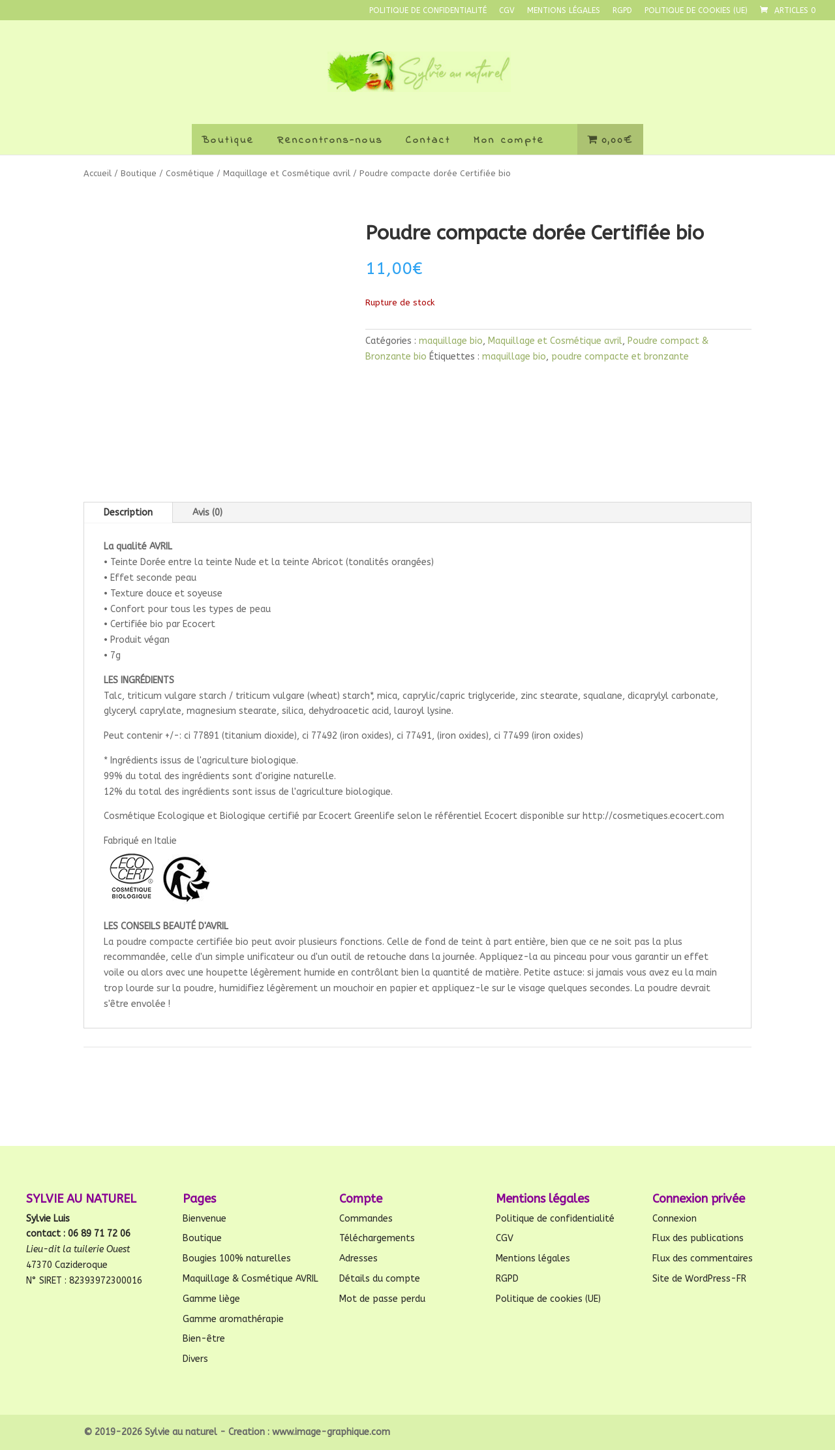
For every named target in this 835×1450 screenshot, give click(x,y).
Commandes (366, 1218)
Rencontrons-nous (330, 140)
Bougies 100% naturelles (237, 1258)
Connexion (674, 1218)
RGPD (622, 11)
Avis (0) (207, 512)
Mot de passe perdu (382, 1298)
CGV (507, 11)
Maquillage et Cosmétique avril (286, 173)
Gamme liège (211, 1298)
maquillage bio (451, 341)
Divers (195, 1359)
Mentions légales (563, 11)
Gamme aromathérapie (233, 1319)
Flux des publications (698, 1238)
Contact (428, 140)
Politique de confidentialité (428, 11)
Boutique (228, 140)
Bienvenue (204, 1218)
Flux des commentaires (702, 1258)
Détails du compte (379, 1278)
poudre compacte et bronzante (620, 356)
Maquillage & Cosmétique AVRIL (250, 1278)
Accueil (98, 173)
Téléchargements (377, 1238)
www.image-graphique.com (331, 1432)
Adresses (358, 1258)
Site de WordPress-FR (699, 1278)
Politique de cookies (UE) (696, 11)
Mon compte (509, 140)
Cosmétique (190, 173)
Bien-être (204, 1338)
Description (128, 512)
